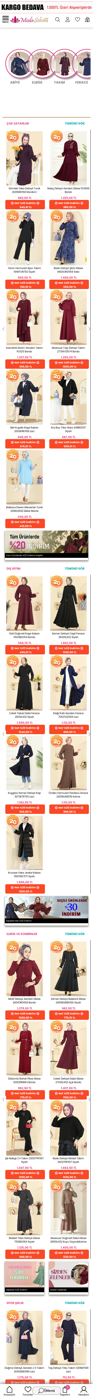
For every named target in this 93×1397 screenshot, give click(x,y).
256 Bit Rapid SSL (33, 944)
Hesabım (83, 1390)
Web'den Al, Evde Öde (70, 946)
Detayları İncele (31, 966)
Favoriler (28, 1390)
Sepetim (65, 1390)
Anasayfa (9, 1390)
